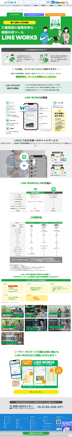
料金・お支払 (33, 425)
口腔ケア (19, 423)
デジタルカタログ (48, 429)
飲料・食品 (7, 423)
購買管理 (42, 5)
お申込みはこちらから (36, 433)
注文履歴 (34, 5)
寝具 (6, 425)
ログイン (57, 2)
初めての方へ (57, 1)
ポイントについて (34, 427)
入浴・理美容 (20, 427)
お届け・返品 (33, 423)
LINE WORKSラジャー (34, 15)
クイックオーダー (15, 5)
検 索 (53, 2)
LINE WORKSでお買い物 (55, 15)
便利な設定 (48, 2)
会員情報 (58, 5)
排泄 (18, 425)
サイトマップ (33, 429)
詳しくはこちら (36, 392)
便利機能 (50, 5)
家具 (6, 427)
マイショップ (25, 5)
